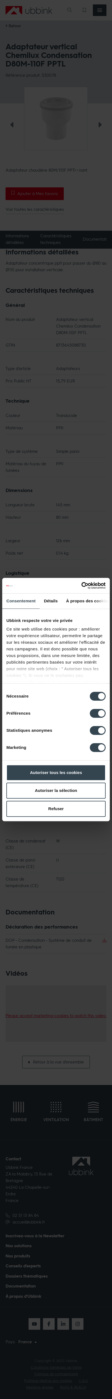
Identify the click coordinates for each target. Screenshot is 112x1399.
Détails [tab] (51, 601)
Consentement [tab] (20, 601)
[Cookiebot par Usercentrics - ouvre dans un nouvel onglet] (81, 585)
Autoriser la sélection (56, 790)
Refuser (56, 808)
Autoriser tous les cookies (56, 772)
